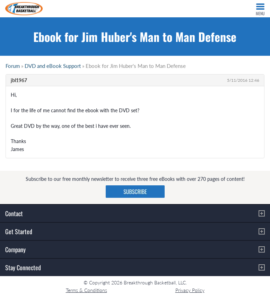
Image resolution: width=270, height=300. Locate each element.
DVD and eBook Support (53, 66)
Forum (13, 66)
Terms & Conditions (86, 290)
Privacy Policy (189, 290)
